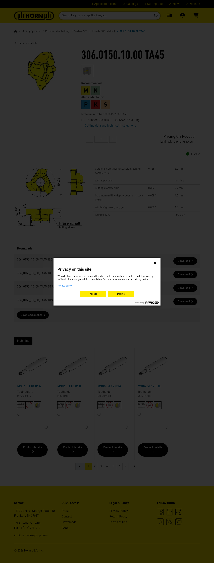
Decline (121, 294)
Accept (93, 294)
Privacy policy (65, 285)
